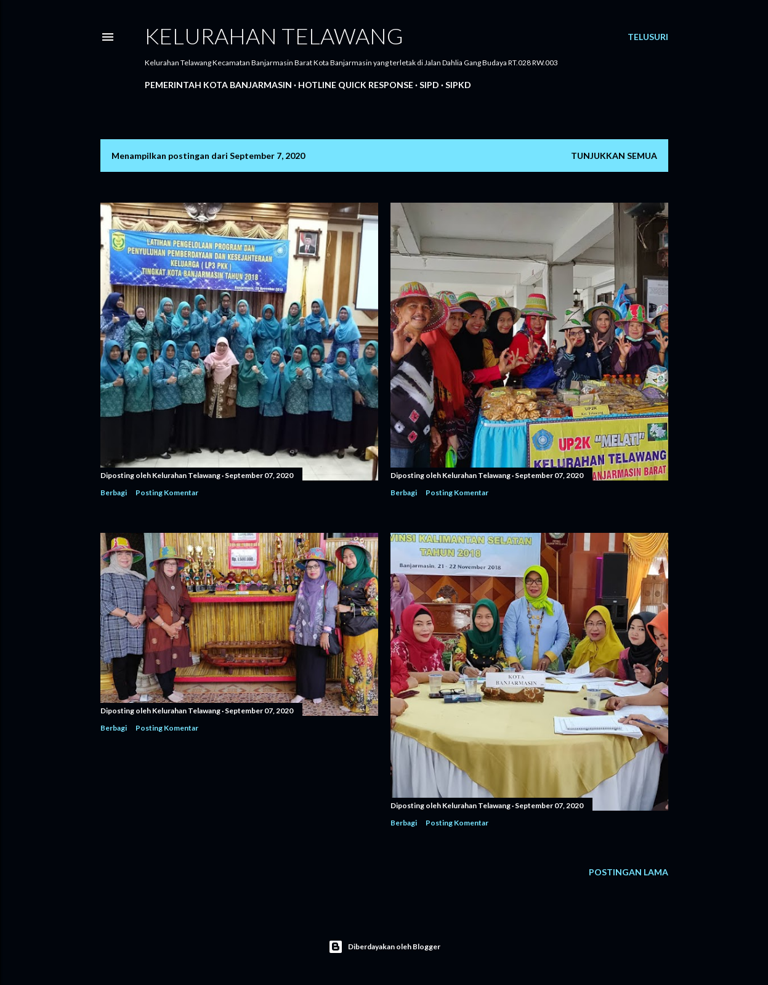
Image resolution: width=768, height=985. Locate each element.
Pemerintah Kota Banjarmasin (218, 84)
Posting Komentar (166, 492)
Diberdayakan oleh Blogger (384, 946)
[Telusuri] (648, 37)
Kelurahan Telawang (274, 35)
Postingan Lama (628, 872)
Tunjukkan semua (614, 155)
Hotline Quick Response (355, 84)
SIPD (429, 84)
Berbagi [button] (113, 492)
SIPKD (458, 84)
